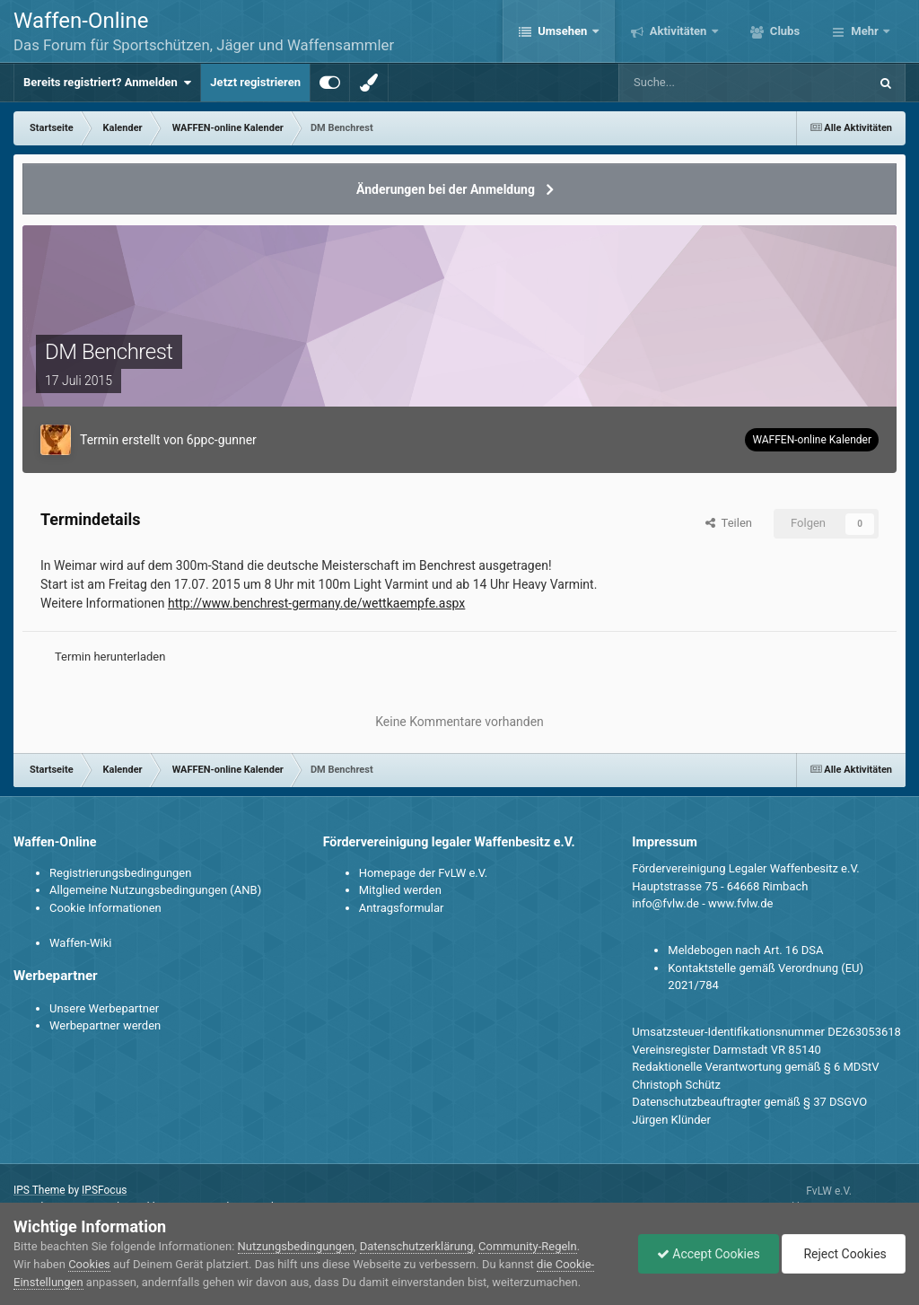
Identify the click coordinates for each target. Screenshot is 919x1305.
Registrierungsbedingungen (120, 873)
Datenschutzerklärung (417, 1246)
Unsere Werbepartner (104, 1008)
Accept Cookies (708, 1254)
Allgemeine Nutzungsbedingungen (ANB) (155, 890)
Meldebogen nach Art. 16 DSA (745, 950)
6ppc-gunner (222, 440)
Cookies (89, 1264)
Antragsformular (401, 908)
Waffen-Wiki (80, 943)
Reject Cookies (844, 1254)
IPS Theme (39, 1190)
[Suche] (692, 82)
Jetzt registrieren (255, 82)
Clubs (783, 31)
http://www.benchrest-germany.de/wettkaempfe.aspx (316, 603)
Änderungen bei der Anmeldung (445, 189)
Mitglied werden (400, 890)
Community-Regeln (527, 1246)
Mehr (864, 31)
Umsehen (563, 31)
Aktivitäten (678, 31)
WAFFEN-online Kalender (811, 440)
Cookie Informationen (105, 908)
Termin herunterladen (110, 656)
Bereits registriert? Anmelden (107, 82)
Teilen (728, 523)
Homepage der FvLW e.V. (423, 873)
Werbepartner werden (105, 1025)
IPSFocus (104, 1190)
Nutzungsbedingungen (296, 1246)
